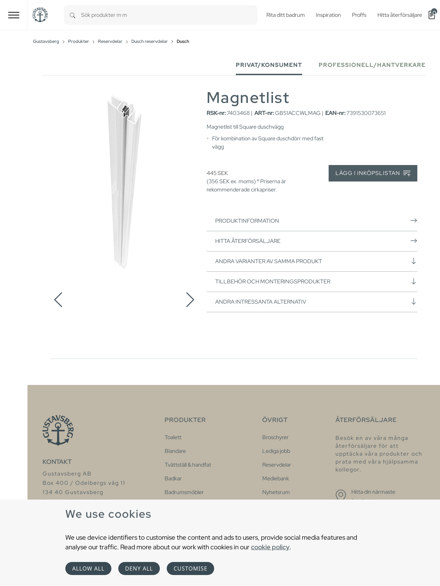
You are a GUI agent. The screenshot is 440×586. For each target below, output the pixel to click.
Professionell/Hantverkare (372, 65)
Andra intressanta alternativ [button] (316, 301)
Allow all (88, 568)
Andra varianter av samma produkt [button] (316, 261)
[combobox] (169, 15)
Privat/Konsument (269, 65)
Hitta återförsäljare (316, 241)
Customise (190, 568)
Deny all (139, 568)
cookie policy (270, 546)
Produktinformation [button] (316, 220)
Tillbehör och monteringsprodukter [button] (316, 281)
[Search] (72, 15)
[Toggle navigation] (14, 15)
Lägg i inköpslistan (373, 173)
